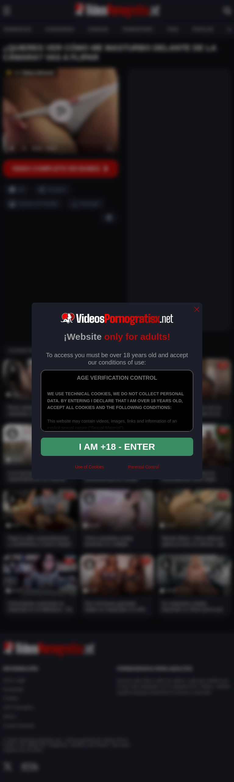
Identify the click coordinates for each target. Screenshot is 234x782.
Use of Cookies (89, 466)
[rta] (116, 469)
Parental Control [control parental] (143, 466)
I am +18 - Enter (117, 447)
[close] (196, 310)
